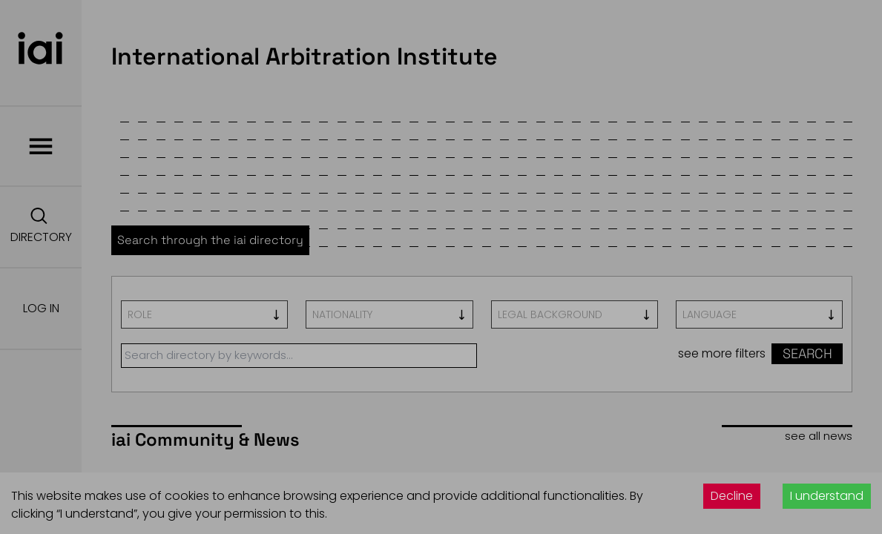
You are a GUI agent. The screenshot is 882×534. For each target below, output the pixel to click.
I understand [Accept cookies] (826, 495)
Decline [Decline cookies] (732, 495)
